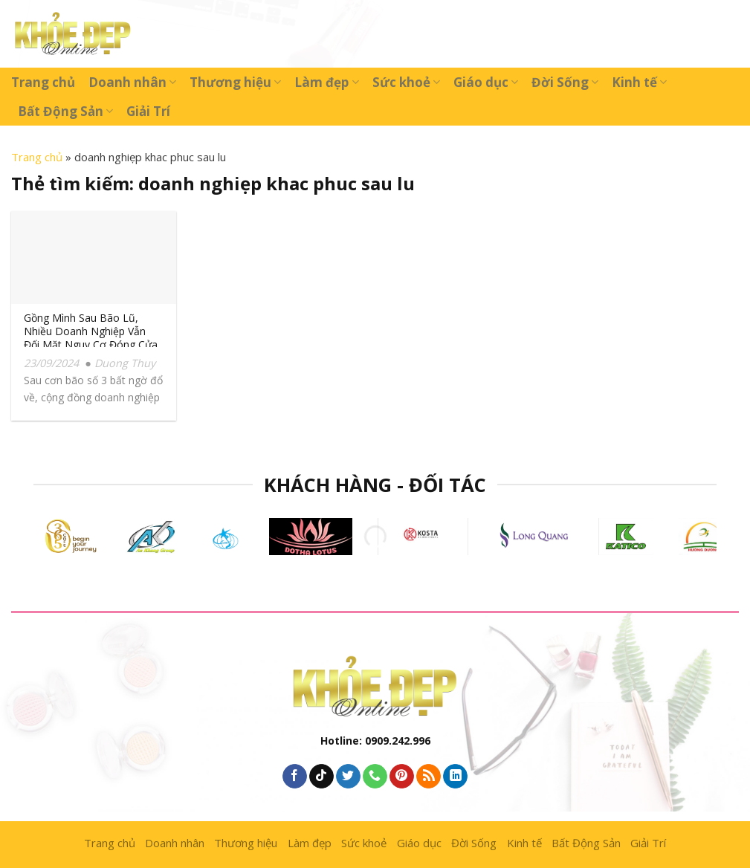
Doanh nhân (132, 82)
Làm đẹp (326, 82)
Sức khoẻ (406, 82)
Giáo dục (485, 82)
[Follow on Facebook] (294, 776)
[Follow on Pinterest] (401, 776)
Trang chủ (43, 82)
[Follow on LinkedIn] (455, 776)
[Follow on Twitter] (348, 776)
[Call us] (375, 776)
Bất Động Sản (65, 111)
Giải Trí (148, 111)
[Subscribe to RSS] (428, 776)
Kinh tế (639, 82)
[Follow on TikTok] (321, 776)
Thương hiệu (235, 82)
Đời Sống (564, 82)
